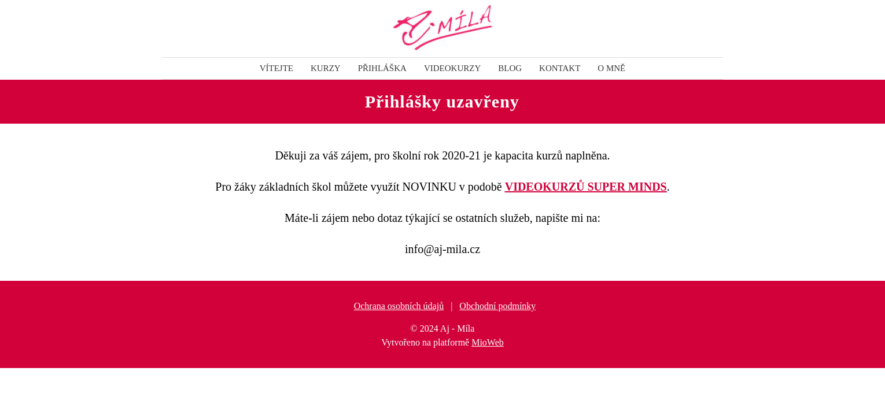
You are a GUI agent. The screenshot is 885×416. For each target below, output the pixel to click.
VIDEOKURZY (452, 68)
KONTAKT (559, 68)
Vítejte (276, 68)
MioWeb (487, 342)
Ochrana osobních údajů (399, 306)
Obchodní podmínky (497, 306)
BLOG (510, 68)
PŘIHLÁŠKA (382, 68)
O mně (611, 68)
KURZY (326, 68)
